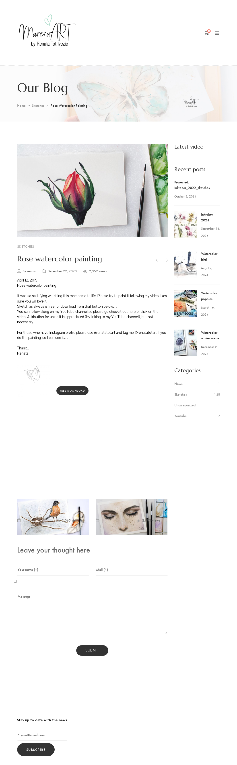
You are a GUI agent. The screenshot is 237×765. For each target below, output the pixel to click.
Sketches (38, 105)
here (133, 311)
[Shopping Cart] (206, 32)
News (178, 383)
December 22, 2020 (62, 271)
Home (21, 105)
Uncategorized (185, 405)
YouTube (180, 416)
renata (31, 271)
